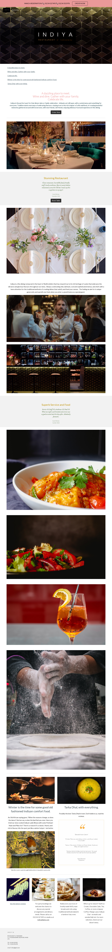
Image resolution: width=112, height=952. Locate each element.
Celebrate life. (12, 76)
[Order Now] (56, 112)
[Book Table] (56, 200)
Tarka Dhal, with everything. (17, 84)
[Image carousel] (31, 851)
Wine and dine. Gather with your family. (21, 72)
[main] (56, 100)
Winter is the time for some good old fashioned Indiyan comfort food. (32, 80)
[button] (109, 10)
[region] (56, 3)
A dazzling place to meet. (16, 68)
